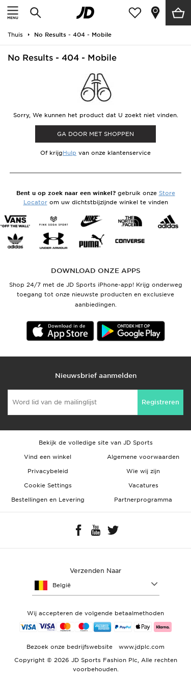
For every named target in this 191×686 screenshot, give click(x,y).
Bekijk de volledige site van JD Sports (96, 442)
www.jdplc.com (141, 646)
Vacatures (143, 485)
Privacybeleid (48, 471)
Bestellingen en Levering (48, 499)
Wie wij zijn (143, 471)
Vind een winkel (47, 456)
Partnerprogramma (143, 499)
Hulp (69, 152)
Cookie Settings (48, 485)
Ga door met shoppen (95, 134)
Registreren (160, 402)
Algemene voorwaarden (143, 456)
